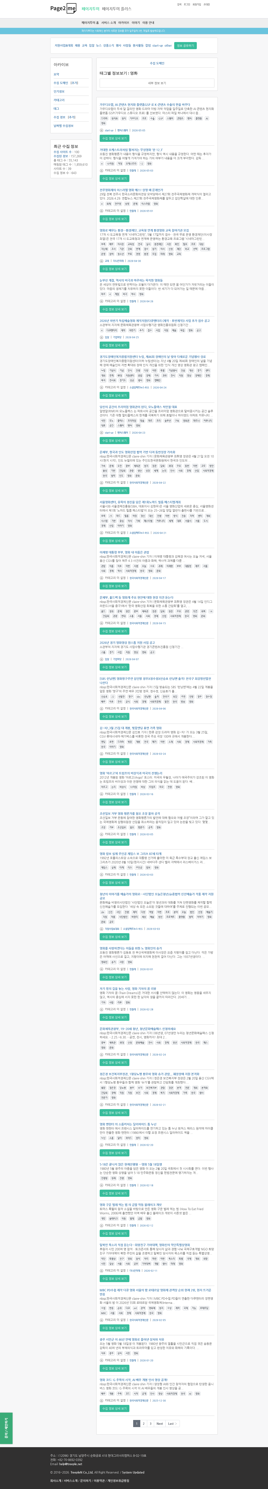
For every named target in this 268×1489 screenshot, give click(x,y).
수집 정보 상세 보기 (114, 138)
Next (160, 1423)
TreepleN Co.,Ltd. (82, 1472)
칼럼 (148, 45)
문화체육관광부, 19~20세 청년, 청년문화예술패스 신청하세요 (138, 1028)
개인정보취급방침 (118, 1480)
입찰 (91, 45)
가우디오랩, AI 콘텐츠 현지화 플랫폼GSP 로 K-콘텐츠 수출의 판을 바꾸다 (145, 104)
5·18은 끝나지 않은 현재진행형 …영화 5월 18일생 (131, 1164)
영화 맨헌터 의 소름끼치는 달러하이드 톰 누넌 (128, 1124)
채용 (77, 45)
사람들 (127, 45)
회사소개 (55, 1480)
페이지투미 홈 (90, 22)
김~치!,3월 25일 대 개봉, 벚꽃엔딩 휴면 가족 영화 (131, 728)
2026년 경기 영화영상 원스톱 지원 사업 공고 (127, 642)
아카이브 (123, 22)
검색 (179, 4)
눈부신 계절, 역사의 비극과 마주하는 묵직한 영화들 (131, 280)
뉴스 (99, 45)
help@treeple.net (70, 1464)
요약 (56, 74)
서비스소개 (70, 1480)
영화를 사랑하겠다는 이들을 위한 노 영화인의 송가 (131, 948)
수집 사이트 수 (63, 152)
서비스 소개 (108, 22)
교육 (84, 45)
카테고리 (59, 100)
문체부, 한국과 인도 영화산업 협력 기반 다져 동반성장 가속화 (137, 452)
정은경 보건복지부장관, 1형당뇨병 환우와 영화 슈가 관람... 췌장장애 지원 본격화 (149, 1074)
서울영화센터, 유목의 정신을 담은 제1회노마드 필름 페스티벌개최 (140, 502)
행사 (118, 45)
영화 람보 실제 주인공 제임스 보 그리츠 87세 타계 (130, 853)
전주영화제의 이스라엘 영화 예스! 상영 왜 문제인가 (131, 190)
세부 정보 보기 (157, 83)
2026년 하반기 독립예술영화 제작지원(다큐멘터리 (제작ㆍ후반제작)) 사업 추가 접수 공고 (155, 320)
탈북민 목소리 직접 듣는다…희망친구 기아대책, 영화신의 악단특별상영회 (145, 1245)
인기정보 (59, 91)
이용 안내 (148, 22)
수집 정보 (59, 117)
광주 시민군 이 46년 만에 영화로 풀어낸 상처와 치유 (132, 1339)
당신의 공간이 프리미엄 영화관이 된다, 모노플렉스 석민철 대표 (138, 407)
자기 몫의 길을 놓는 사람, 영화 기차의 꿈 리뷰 (128, 988)
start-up (157, 45)
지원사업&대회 (64, 45)
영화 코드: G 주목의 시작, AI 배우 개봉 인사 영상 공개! (134, 1379)
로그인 (187, 4)
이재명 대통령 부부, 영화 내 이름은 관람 (124, 552)
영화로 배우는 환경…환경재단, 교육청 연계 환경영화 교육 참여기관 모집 (144, 230)
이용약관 (99, 1480)
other (168, 45)
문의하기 (85, 1480)
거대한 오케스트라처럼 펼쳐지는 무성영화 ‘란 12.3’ (131, 149)
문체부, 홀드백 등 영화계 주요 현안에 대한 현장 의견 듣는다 (136, 597)
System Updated (133, 1472)
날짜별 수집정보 (63, 125)
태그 (56, 108)
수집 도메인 (61, 83)
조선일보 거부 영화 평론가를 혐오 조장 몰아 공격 (130, 813)
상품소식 (108, 45)
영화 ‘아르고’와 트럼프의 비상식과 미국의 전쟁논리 (131, 773)
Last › (172, 1423)
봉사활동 (138, 45)
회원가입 (197, 4)
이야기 (136, 22)
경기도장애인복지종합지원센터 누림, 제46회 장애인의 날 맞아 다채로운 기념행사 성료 (153, 356)
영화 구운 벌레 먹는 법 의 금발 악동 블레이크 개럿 (131, 1204)
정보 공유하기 (185, 45)
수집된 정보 (61, 156)
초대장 (207, 4)
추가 (74, 83)
